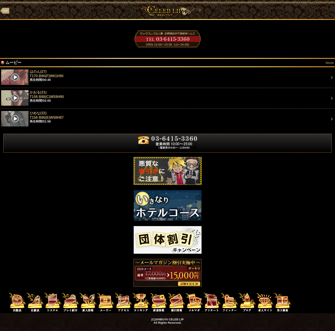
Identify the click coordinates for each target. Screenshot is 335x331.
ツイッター (229, 302)
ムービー (106, 302)
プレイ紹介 (70, 302)
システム (52, 302)
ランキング (141, 302)
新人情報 (88, 302)
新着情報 (159, 302)
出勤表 (17, 302)
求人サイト (265, 302)
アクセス (123, 302)
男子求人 (282, 302)
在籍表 (35, 302)
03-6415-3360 (167, 39)
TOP (5, 10)
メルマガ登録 (194, 302)
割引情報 (176, 302)
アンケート (212, 302)
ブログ (247, 302)
